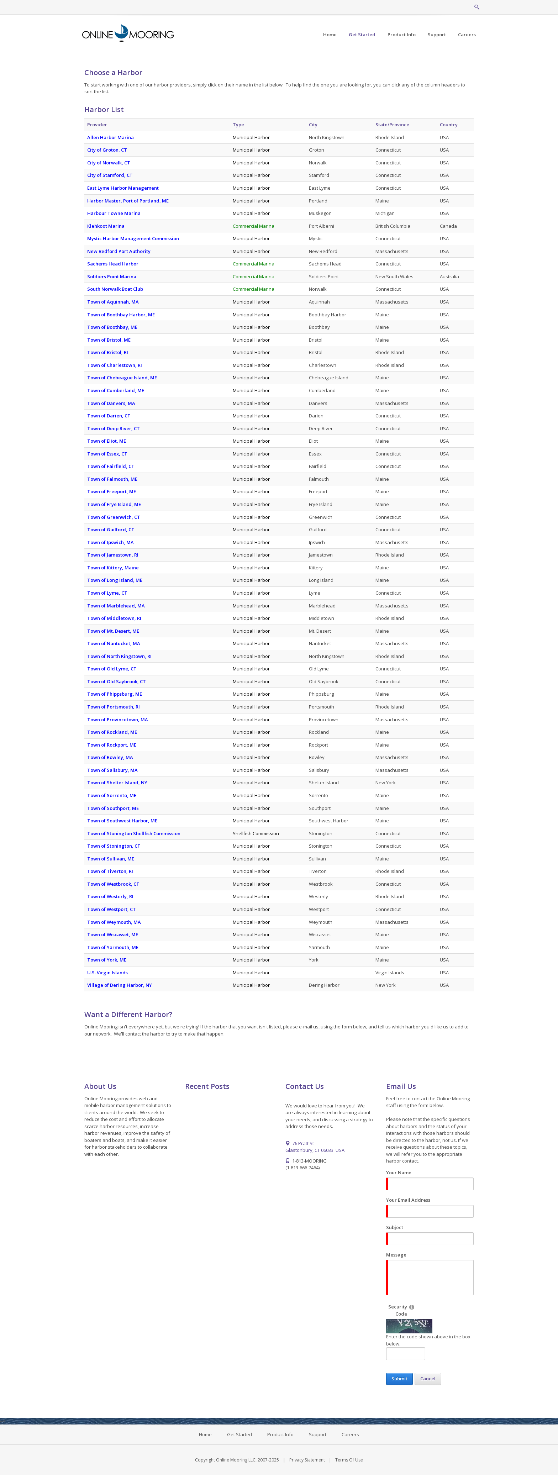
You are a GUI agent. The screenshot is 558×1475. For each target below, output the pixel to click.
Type (238, 124)
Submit (399, 1378)
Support (317, 1434)
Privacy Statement (307, 1460)
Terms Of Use (349, 1460)
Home (205, 1434)
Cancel (428, 1378)
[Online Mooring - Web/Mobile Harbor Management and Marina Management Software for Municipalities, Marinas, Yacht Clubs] (128, 32)
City (313, 124)
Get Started (239, 1434)
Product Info (280, 1434)
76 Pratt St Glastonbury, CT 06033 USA (314, 1147)
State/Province (392, 124)
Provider (97, 124)
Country (449, 124)
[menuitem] (362, 34)
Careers (350, 1434)
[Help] (411, 1307)
